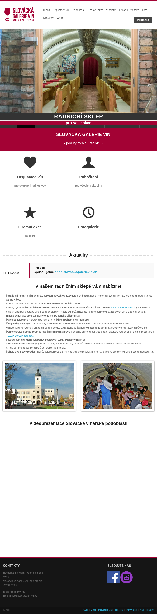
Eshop (60, 18)
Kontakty (48, 18)
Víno (142, 610)
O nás (46, 10)
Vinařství (111, 10)
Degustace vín (61, 10)
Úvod (85, 610)
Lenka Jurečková (129, 10)
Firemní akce (95, 10)
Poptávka (143, 19)
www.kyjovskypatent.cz (21, 336)
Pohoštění (78, 10)
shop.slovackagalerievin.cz (76, 272)
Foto (144, 10)
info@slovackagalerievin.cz (23, 596)
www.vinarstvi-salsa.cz (123, 308)
